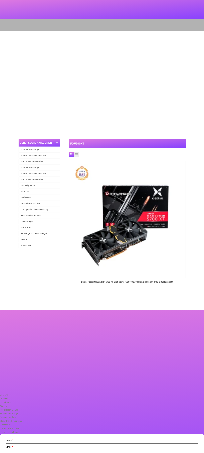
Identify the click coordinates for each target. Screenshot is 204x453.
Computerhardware (8, 370)
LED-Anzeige (27, 221)
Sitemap (3, 359)
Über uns (4, 348)
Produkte (3, 352)
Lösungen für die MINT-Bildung (34, 209)
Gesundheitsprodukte (30, 203)
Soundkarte (26, 245)
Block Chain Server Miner (32, 161)
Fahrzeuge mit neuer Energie (34, 233)
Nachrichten (5, 355)
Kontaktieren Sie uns (8, 363)
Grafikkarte (26, 197)
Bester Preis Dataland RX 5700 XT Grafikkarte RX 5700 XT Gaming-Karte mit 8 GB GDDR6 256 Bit (87, 204)
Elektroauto (26, 227)
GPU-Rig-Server (28, 185)
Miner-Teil (25, 191)
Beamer (24, 239)
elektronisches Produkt (31, 215)
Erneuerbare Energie (30, 149)
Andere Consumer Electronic (33, 155)
